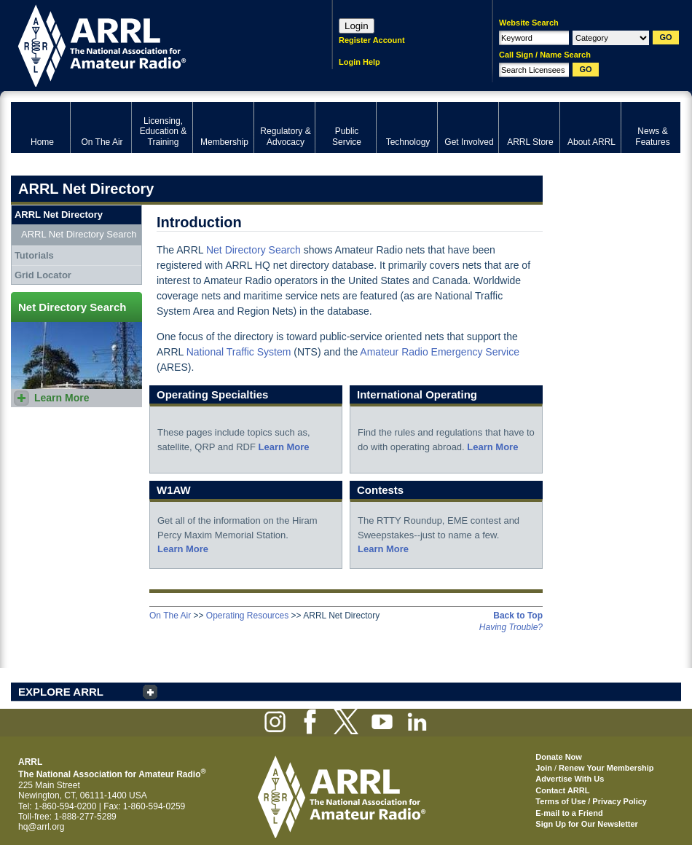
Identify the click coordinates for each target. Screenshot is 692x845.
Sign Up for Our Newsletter (586, 824)
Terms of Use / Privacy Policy (591, 801)
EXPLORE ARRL (60, 691)
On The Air (170, 615)
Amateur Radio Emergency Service (439, 352)
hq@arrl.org (41, 827)
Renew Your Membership (606, 767)
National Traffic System (238, 352)
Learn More (283, 446)
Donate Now (558, 756)
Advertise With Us (569, 778)
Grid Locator (43, 275)
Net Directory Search (253, 250)
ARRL (152, 44)
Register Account (372, 40)
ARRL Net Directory (59, 214)
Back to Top (518, 615)
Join (543, 767)
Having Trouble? (511, 627)
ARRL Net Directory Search (78, 234)
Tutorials (34, 255)
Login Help (359, 62)
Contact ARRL (562, 790)
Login (357, 25)
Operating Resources (247, 615)
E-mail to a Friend (568, 813)
